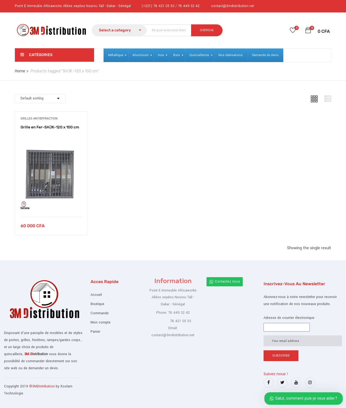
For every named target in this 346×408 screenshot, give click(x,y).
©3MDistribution (42, 386)
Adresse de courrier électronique (289, 317)
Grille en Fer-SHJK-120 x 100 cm (50, 127)
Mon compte (101, 322)
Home (20, 71)
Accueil (96, 294)
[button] (308, 31)
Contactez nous (224, 281)
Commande (100, 313)
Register (325, 6)
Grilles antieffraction (39, 118)
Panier (95, 331)
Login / (314, 6)
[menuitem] (116, 55)
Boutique (97, 304)
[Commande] (40, 98)
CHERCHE (207, 30)
